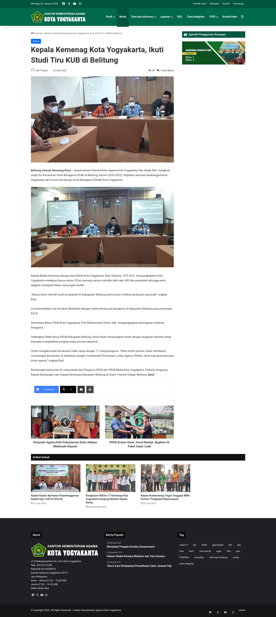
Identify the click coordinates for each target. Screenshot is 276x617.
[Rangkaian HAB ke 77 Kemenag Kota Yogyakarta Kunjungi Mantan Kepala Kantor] (110, 478)
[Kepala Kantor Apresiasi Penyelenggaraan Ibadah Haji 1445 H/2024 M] (55, 478)
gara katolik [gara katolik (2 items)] (217, 545)
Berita (122, 16)
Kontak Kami (200, 3)
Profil (109, 16)
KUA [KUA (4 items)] (181, 551)
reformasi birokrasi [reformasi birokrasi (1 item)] (218, 557)
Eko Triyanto (43, 70)
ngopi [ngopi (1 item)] (218, 551)
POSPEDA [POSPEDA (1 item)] (184, 557)
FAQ (179, 16)
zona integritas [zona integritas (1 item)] (186, 564)
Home (242, 610)
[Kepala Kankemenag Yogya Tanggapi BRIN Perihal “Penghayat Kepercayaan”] (165, 478)
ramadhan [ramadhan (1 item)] (199, 557)
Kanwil (226, 3)
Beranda (214, 3)
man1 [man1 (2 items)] (191, 551)
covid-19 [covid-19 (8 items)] (183, 545)
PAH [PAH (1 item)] (229, 551)
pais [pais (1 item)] (238, 551)
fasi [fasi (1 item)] (195, 545)
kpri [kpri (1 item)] (239, 545)
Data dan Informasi (142, 16)
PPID (212, 16)
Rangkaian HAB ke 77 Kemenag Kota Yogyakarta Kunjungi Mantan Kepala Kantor (107, 499)
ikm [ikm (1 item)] (230, 545)
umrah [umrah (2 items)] (236, 557)
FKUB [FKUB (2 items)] (204, 545)
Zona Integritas (196, 16)
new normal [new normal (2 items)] (205, 551)
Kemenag (238, 3)
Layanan (165, 16)
